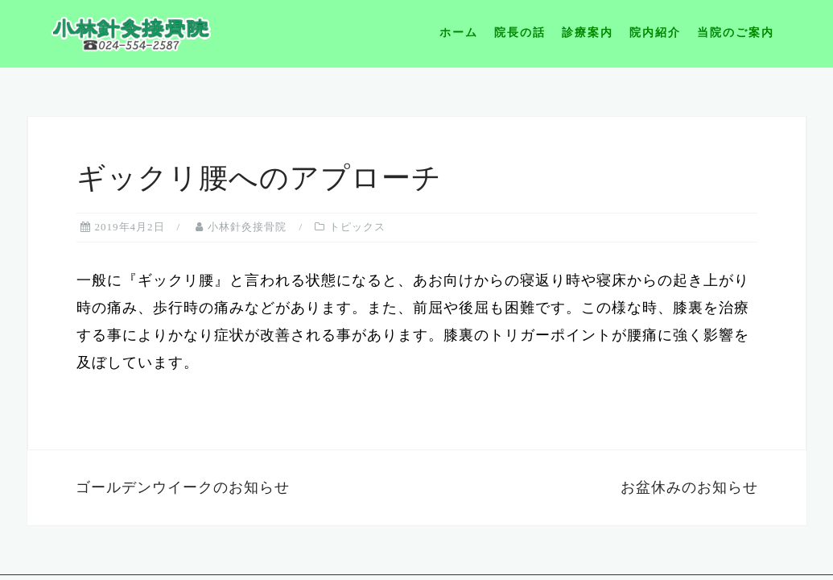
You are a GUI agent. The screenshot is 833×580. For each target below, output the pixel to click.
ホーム (458, 33)
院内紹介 (655, 33)
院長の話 (520, 33)
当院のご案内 (735, 33)
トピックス (357, 227)
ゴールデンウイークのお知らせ (183, 487)
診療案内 (587, 33)
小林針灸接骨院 (247, 227)
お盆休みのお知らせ (689, 487)
